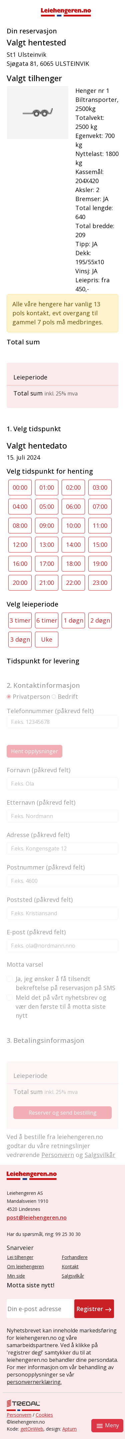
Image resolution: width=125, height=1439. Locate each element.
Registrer (94, 1309)
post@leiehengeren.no (37, 1217)
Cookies (44, 1415)
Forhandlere (75, 1257)
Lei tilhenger (20, 1257)
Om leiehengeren (25, 1266)
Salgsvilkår (73, 1276)
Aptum (69, 1429)
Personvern (19, 1415)
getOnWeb (31, 1429)
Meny (107, 1426)
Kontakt (70, 1266)
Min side (16, 1276)
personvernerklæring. (34, 1382)
